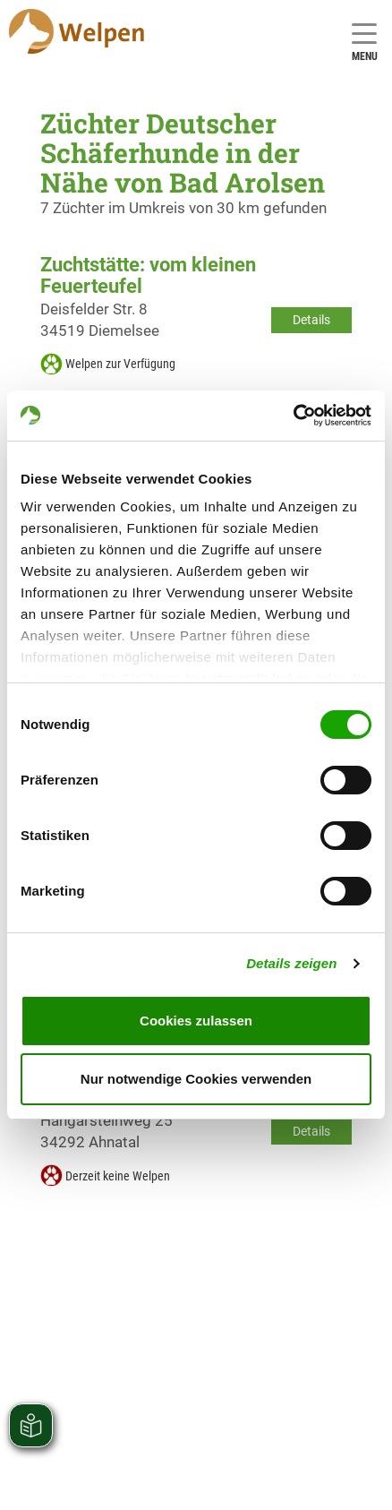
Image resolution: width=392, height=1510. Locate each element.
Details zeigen (291, 963)
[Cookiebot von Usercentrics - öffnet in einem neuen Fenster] (293, 415)
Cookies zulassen (196, 1020)
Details (311, 320)
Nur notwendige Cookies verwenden (196, 1078)
